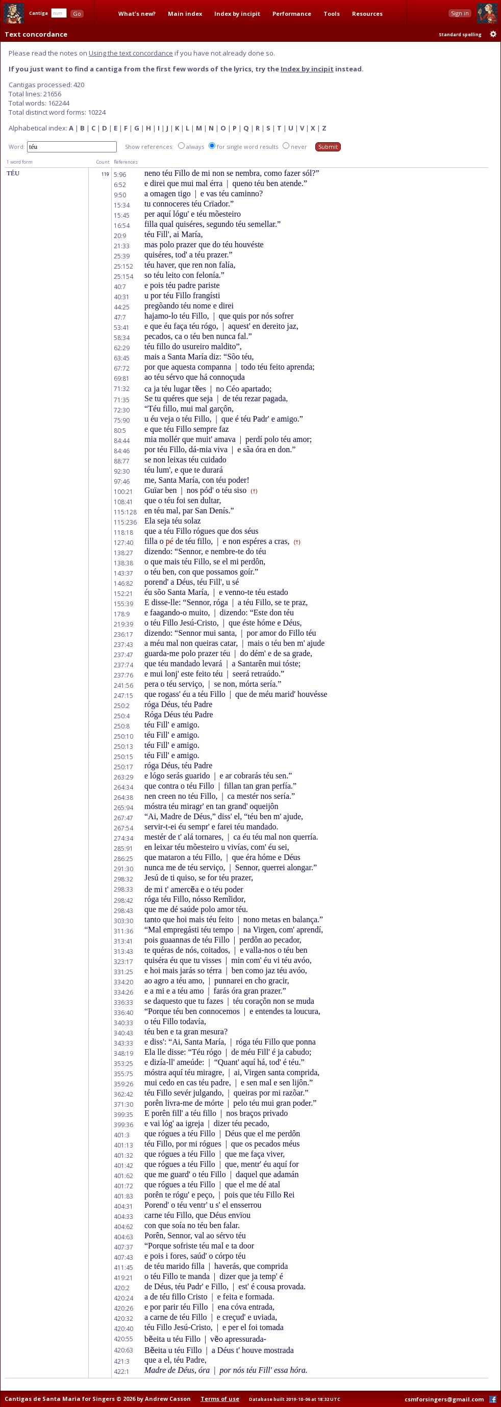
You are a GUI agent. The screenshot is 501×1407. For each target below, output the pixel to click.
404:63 (123, 1237)
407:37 (123, 1247)
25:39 (122, 256)
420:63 (123, 1350)
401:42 (123, 1165)
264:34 (123, 787)
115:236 (125, 522)
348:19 (123, 1053)
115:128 (125, 512)
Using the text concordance (131, 53)
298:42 (123, 900)
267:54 (123, 828)
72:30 (122, 410)
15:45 (122, 215)
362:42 (123, 1094)
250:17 (123, 767)
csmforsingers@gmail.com (444, 1399)
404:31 (123, 1206)
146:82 (123, 583)
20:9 (120, 235)
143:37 (123, 573)
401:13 (123, 1145)
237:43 (123, 644)
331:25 (123, 972)
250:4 (122, 716)
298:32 (123, 879)
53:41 (122, 327)
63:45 (122, 358)
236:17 (123, 634)
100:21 (123, 491)
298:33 (123, 889)
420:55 (123, 1339)
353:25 (123, 1063)
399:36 (123, 1125)
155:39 (123, 604)
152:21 (123, 593)
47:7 (120, 317)
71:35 (122, 400)
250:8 (122, 726)
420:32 (123, 1318)
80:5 (120, 430)
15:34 (122, 205)
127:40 (123, 542)
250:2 (122, 705)
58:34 (122, 337)
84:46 (122, 451)
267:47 (123, 818)
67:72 (122, 368)
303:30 (123, 921)
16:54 (122, 225)
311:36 (123, 931)
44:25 (122, 307)
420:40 (123, 1328)
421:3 (122, 1361)
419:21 (123, 1277)
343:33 (123, 1043)
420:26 (123, 1308)
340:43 (123, 1033)
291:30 (123, 869)
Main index (185, 13)
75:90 (122, 420)
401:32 (123, 1155)
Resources (367, 13)
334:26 (123, 992)
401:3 (122, 1135)
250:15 (123, 756)
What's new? (137, 13)
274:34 (123, 838)
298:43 (123, 910)
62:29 (122, 348)
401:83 (123, 1196)
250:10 (123, 736)
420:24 (123, 1298)
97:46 (122, 481)
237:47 (123, 654)
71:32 (122, 388)
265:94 (123, 807)
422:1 (122, 1371)
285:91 (123, 848)
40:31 (122, 297)
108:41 (123, 502)
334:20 (123, 982)
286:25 (123, 858)
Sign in (460, 13)
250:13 (123, 746)
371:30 (123, 1104)
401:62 (123, 1175)
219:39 (123, 624)
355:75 (123, 1074)
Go (77, 13)
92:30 (122, 471)
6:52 (120, 184)
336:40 (123, 1012)
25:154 (123, 276)
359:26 (123, 1084)
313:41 (123, 941)
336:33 (123, 1002)
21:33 (122, 246)
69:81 (122, 378)
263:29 (123, 777)
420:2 (122, 1288)
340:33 (123, 1023)
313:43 (123, 951)
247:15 (123, 695)
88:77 (122, 461)
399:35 (123, 1114)
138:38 (123, 563)
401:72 (123, 1186)
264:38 (123, 797)
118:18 (123, 532)
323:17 (123, 961)
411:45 (123, 1267)
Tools (331, 13)
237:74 (123, 665)
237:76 (123, 675)
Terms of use (220, 1398)
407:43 (123, 1257)
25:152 (123, 266)
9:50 (120, 195)
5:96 (120, 174)
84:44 (122, 440)
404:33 (123, 1216)
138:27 (123, 553)
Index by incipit (237, 13)
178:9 (122, 614)
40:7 (120, 286)
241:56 (123, 685)
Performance (291, 13)
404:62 (123, 1226)
